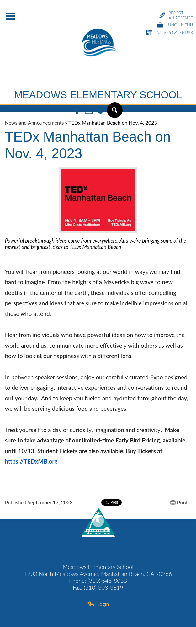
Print (182, 502)
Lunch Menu (175, 25)
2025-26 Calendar (169, 32)
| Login (98, 604)
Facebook (77, 110)
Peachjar (100, 110)
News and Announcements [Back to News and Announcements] (34, 123)
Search (114, 112)
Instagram (89, 110)
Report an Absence (176, 15)
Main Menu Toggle (10, 16)
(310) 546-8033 (107, 580)
